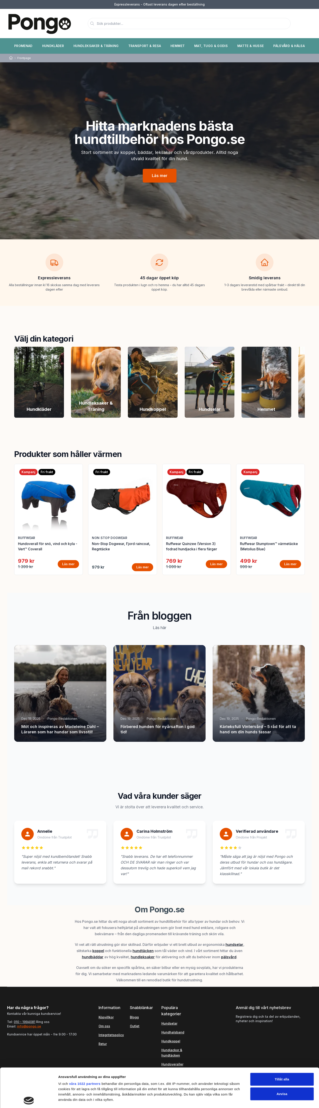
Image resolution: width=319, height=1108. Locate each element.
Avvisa (282, 1055)
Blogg (134, 1017)
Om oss (104, 1026)
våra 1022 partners (85, 1045)
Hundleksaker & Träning (96, 46)
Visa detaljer (241, 1099)
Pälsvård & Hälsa (289, 46)
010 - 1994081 (24, 1022)
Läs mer (159, 175)
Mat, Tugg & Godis (211, 46)
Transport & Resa (144, 46)
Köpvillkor (106, 1017)
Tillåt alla (282, 1040)
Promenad (23, 46)
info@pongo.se (29, 1026)
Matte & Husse (250, 46)
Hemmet (177, 46)
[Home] (11, 58)
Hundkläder (53, 46)
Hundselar (169, 1023)
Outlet (134, 1026)
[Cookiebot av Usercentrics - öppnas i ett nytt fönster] (28, 1099)
